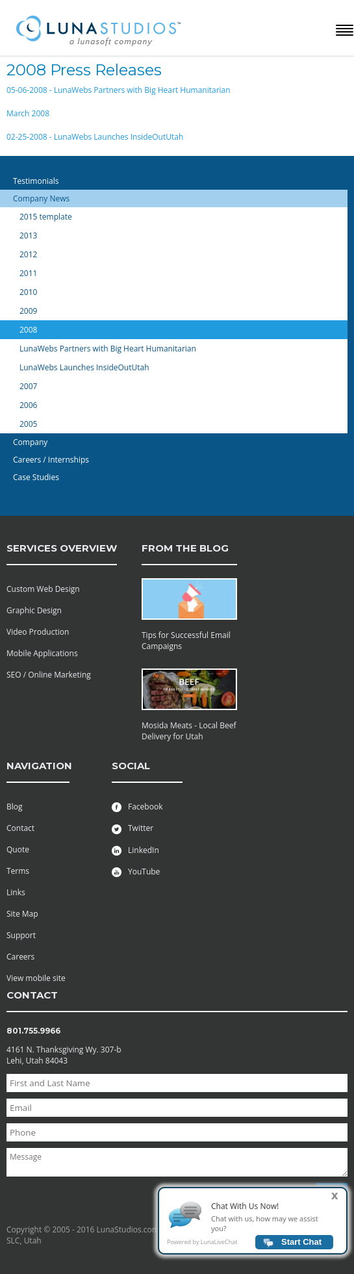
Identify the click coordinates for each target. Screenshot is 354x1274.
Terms (17, 870)
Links (15, 892)
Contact (20, 828)
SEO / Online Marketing (48, 674)
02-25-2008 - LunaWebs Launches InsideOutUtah (94, 136)
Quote (17, 849)
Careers (20, 956)
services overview (61, 548)
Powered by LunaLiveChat (202, 1246)
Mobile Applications (42, 653)
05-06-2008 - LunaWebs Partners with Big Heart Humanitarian (118, 90)
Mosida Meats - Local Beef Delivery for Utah (189, 731)
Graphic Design (34, 610)
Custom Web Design (43, 588)
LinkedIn (135, 850)
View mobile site (36, 978)
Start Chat (301, 1246)
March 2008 (27, 113)
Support (21, 935)
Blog (14, 806)
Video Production (37, 631)
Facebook (137, 806)
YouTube (136, 871)
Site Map (22, 913)
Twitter (132, 828)
